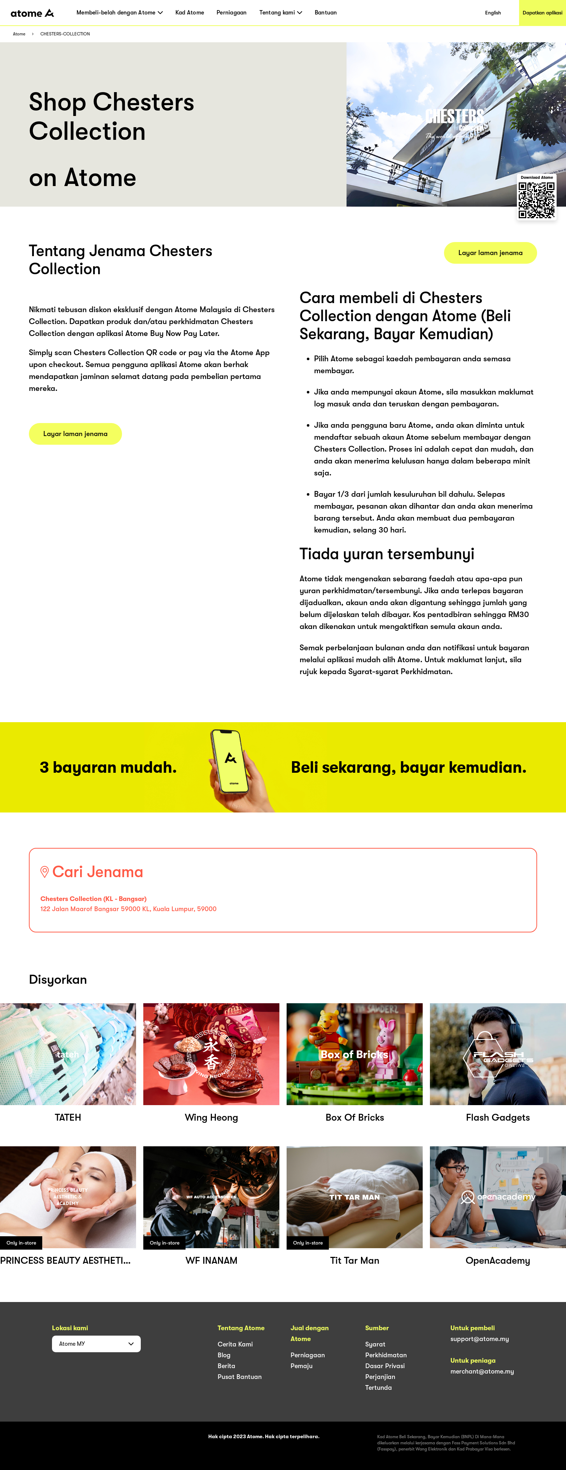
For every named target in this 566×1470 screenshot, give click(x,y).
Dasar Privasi (385, 1366)
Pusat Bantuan (240, 1376)
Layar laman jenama (75, 434)
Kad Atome (189, 12)
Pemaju (302, 1366)
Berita (226, 1366)
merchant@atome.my (482, 1371)
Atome (19, 34)
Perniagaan (232, 12)
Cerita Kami (235, 1344)
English (493, 13)
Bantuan (326, 12)
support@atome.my (479, 1338)
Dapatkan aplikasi (542, 13)
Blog (224, 1355)
